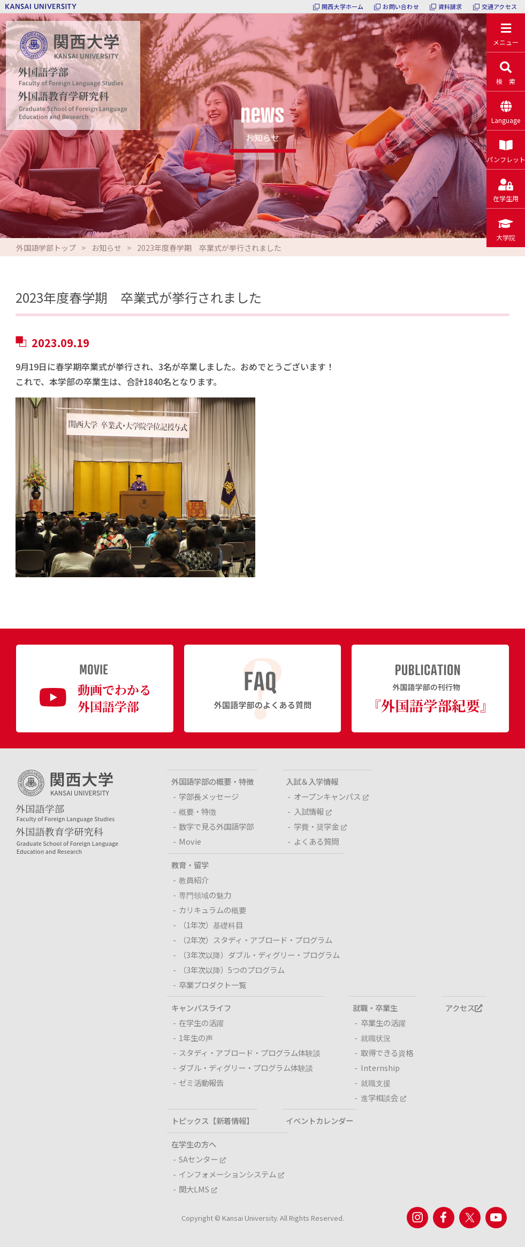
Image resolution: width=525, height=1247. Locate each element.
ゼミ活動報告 (201, 1082)
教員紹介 (194, 879)
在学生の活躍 (201, 1022)
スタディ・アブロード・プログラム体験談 (250, 1052)
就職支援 (376, 1082)
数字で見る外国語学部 (216, 826)
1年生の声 (196, 1037)
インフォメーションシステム (231, 1174)
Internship (380, 1067)
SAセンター (202, 1159)
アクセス (463, 1007)
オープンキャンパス (331, 796)
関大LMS (198, 1189)
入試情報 (313, 811)
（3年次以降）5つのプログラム (232, 969)
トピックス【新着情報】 (212, 1120)
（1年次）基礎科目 (211, 924)
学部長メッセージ (209, 796)
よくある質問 (316, 841)
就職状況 (376, 1037)
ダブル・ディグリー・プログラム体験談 (246, 1067)
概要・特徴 (197, 811)
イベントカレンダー (319, 1120)
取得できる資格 (387, 1052)
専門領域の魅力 (205, 894)
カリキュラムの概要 (212, 909)
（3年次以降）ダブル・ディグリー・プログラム (259, 954)
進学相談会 (383, 1097)
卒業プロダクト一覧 (212, 984)
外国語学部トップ (46, 247)
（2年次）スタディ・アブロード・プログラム (255, 939)
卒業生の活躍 (383, 1022)
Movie (190, 841)
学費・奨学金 (320, 826)
